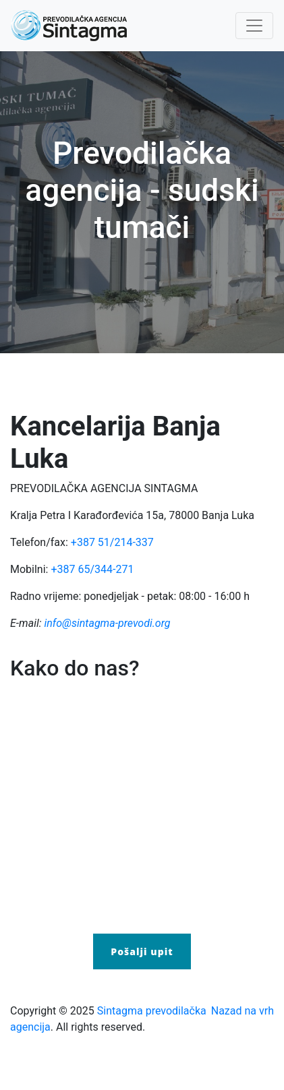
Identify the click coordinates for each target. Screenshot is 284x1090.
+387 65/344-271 (92, 569)
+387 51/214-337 (112, 542)
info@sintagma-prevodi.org (107, 623)
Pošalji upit (142, 951)
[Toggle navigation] (254, 25)
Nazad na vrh (242, 1010)
